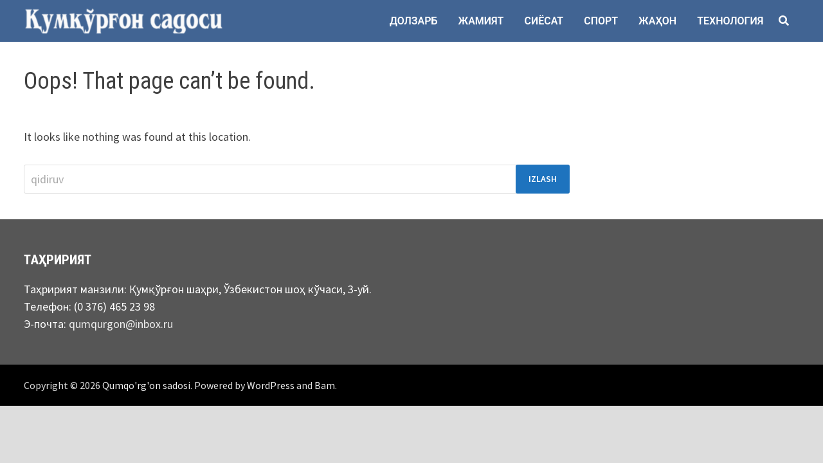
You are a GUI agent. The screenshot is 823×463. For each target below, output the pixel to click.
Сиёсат (543, 20)
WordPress (270, 385)
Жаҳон (657, 20)
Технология (730, 20)
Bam (324, 385)
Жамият (481, 20)
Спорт (601, 20)
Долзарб (414, 20)
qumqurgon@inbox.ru (121, 323)
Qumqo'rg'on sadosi (146, 385)
